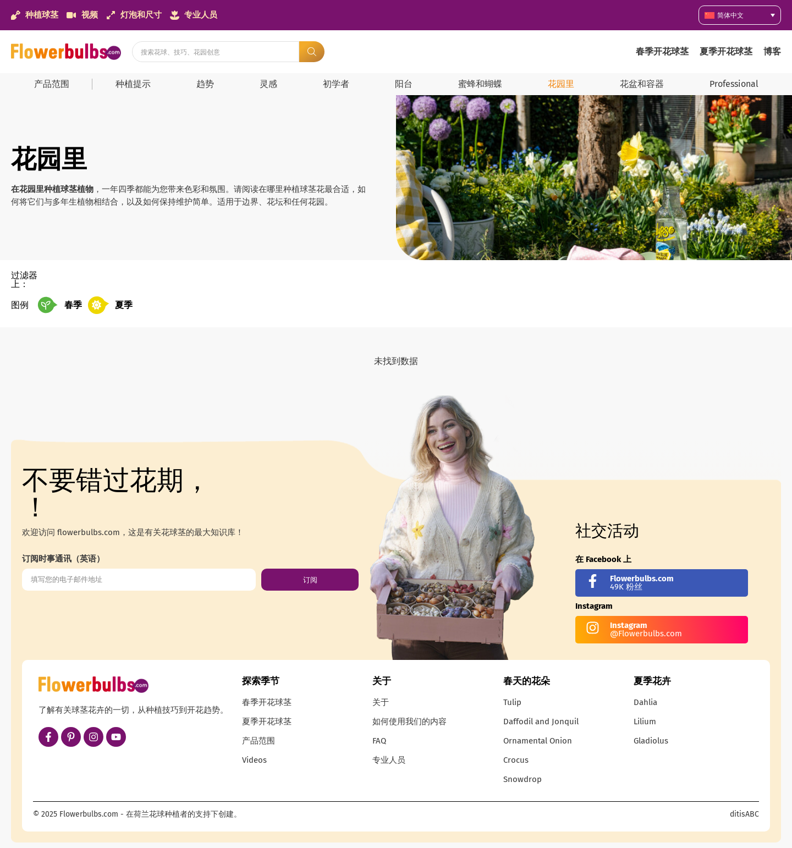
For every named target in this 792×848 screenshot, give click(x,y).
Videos (254, 760)
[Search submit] (311, 51)
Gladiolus (651, 741)
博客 (772, 51)
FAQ (379, 741)
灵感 (268, 84)
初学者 (336, 84)
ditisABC (744, 814)
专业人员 (388, 760)
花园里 (561, 84)
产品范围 (51, 84)
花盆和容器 (642, 84)
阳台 (404, 84)
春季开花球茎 (662, 51)
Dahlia (645, 702)
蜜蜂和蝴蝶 (480, 84)
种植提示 (133, 84)
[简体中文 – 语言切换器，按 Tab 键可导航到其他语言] (739, 15)
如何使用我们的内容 (409, 721)
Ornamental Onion (537, 741)
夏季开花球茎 (726, 51)
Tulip (512, 702)
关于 (380, 702)
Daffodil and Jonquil (541, 721)
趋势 (205, 84)
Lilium (645, 721)
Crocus (516, 760)
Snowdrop (522, 779)
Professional (734, 84)
